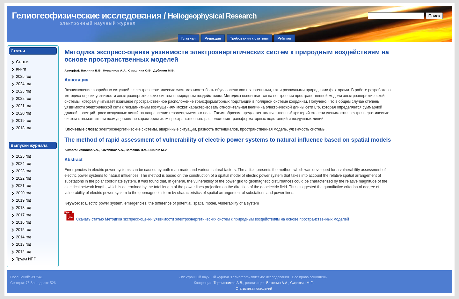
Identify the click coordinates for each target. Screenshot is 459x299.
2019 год (23, 120)
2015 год (23, 230)
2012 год (23, 252)
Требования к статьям (249, 38)
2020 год (23, 113)
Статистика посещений (254, 288)
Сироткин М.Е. (302, 283)
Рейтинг (284, 38)
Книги (21, 69)
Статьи (22, 62)
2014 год (23, 237)
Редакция (213, 38)
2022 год (23, 98)
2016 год (23, 222)
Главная (188, 38)
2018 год (23, 128)
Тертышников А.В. (228, 283)
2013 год (23, 244)
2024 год (23, 84)
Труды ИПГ (26, 259)
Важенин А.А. (277, 283)
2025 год (23, 76)
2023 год (23, 91)
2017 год (23, 215)
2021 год (23, 106)
